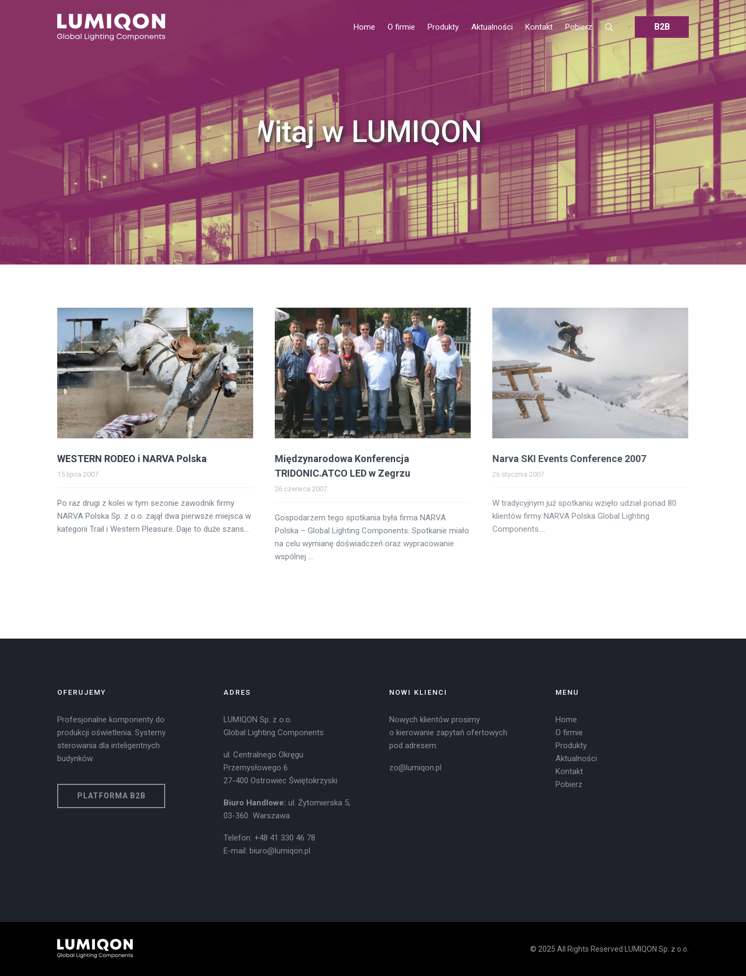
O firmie (569, 732)
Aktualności (576, 758)
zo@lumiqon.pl (415, 767)
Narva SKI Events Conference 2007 (569, 458)
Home (566, 719)
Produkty (571, 745)
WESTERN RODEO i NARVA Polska (132, 458)
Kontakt (569, 771)
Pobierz (568, 784)
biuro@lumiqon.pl (279, 851)
